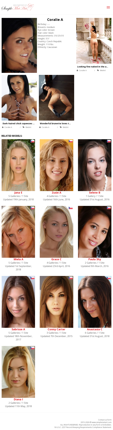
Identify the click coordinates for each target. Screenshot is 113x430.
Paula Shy (94, 259)
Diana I (18, 399)
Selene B (94, 192)
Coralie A (55, 19)
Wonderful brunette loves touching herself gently (66, 123)
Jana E (18, 192)
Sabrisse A (18, 329)
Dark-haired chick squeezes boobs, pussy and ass (29, 123)
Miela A (18, 259)
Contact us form (105, 420)
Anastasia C (94, 329)
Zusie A (56, 192)
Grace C (56, 259)
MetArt (103, 70)
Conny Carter (56, 329)
